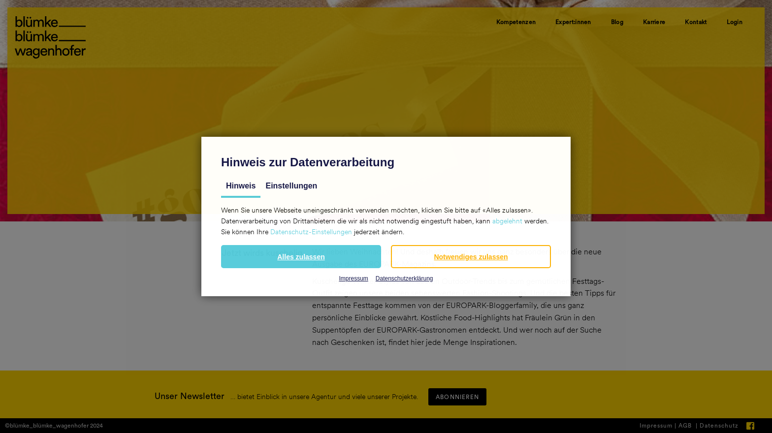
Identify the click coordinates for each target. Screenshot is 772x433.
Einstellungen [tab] (291, 186)
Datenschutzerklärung (404, 278)
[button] (301, 256)
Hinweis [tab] (241, 186)
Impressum (353, 278)
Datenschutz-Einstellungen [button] (311, 232)
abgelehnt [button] (507, 221)
